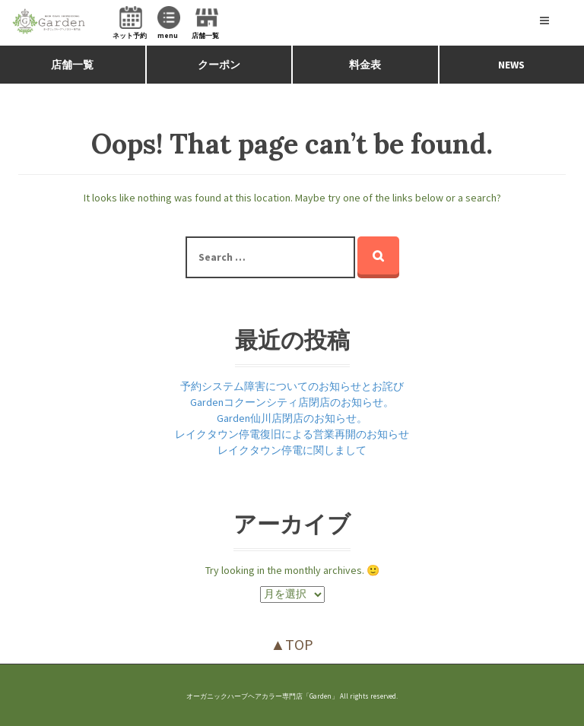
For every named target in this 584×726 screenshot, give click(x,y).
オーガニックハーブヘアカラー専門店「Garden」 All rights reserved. (292, 696)
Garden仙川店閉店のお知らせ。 (292, 418)
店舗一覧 (72, 64)
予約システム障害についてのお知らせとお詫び (292, 386)
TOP (299, 644)
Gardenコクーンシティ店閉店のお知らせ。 (292, 402)
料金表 (365, 64)
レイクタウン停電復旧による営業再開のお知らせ (292, 434)
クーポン (219, 64)
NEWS (511, 64)
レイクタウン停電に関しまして (292, 450)
